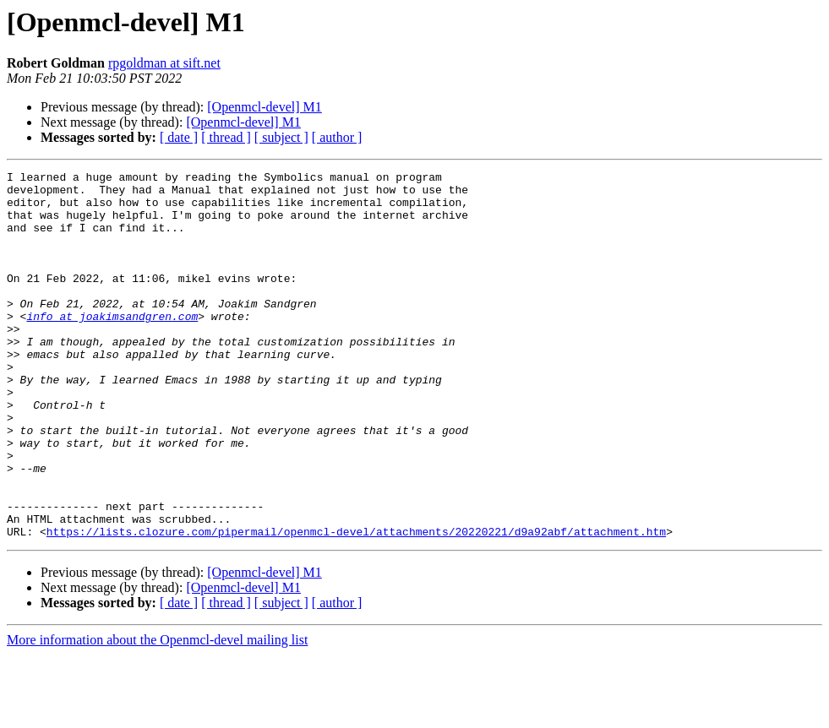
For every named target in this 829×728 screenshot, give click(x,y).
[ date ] (179, 137)
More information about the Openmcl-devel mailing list (157, 713)
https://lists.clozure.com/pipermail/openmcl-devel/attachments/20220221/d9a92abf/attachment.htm (356, 604)
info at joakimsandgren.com (112, 346)
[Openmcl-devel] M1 (264, 107)
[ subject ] (281, 137)
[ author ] (337, 137)
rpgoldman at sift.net (164, 63)
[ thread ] (226, 137)
